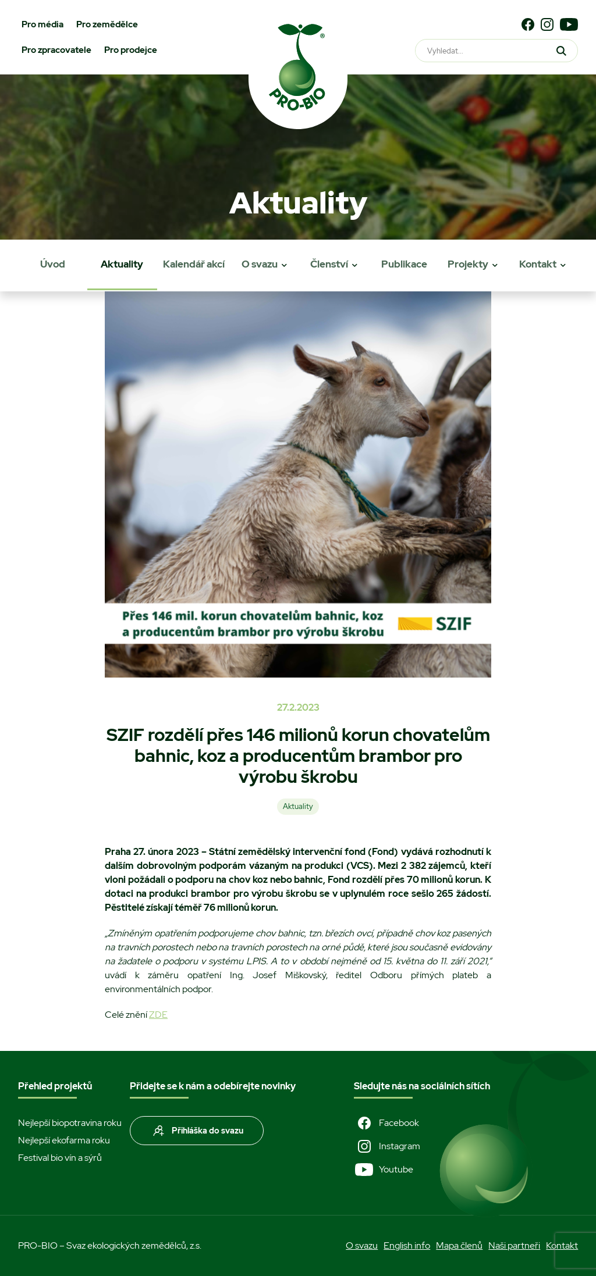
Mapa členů (459, 1245)
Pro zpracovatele (56, 50)
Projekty (468, 264)
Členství (329, 264)
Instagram (387, 1146)
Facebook (386, 1123)
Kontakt (537, 264)
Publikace (404, 264)
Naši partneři (514, 1245)
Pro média (42, 24)
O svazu (260, 264)
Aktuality (122, 264)
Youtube (383, 1169)
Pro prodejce (130, 50)
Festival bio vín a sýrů (60, 1158)
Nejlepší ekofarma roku (64, 1140)
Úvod (52, 264)
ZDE (158, 1014)
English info (407, 1245)
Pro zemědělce (107, 24)
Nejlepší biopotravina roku (70, 1123)
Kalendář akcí (194, 264)
